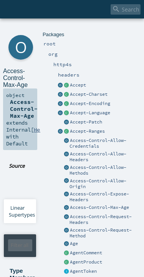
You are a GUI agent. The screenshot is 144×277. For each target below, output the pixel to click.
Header (38, 77)
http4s (43, 30)
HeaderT (61, 234)
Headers (82, 228)
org (31, 30)
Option (38, 234)
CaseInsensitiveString (79, 272)
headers (60, 30)
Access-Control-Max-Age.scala (92, 99)
